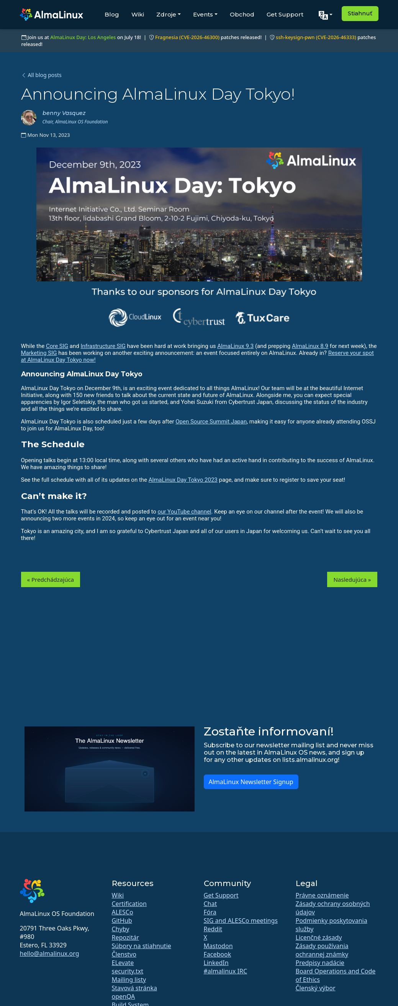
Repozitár (125, 937)
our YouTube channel (184, 511)
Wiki (137, 14)
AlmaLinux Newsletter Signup (251, 782)
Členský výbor (316, 988)
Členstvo (124, 954)
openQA (123, 996)
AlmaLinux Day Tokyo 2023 (183, 479)
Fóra (210, 912)
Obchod (242, 14)
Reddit (213, 929)
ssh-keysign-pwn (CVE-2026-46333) (316, 37)
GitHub (122, 920)
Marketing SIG (39, 353)
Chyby (120, 929)
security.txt (128, 971)
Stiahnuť (360, 13)
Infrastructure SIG (102, 346)
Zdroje (166, 14)
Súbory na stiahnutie (141, 946)
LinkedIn (216, 962)
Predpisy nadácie (320, 962)
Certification (129, 903)
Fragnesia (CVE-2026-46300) (187, 37)
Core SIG (57, 346)
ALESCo (122, 912)
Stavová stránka (134, 988)
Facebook (217, 954)
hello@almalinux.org (49, 953)
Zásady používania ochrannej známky (322, 950)
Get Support (285, 14)
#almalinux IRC (225, 971)
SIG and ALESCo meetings (241, 920)
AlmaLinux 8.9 (310, 346)
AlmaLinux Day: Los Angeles (83, 37)
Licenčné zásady (319, 937)
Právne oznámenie (322, 895)
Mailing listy (129, 979)
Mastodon (218, 946)
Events (203, 14)
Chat (210, 903)
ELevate (123, 962)
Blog (112, 14)
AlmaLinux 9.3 (235, 346)
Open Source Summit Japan (211, 421)
